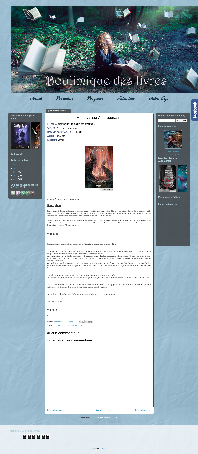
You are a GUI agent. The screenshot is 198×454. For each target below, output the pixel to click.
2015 (15, 179)
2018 (15, 168)
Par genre (95, 98)
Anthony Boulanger (61, 325)
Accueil (36, 98)
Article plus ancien (143, 410)
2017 (15, 172)
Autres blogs (158, 98)
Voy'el (79, 325)
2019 (15, 165)
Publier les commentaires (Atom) (105, 418)
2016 (15, 176)
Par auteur (64, 98)
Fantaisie (73, 325)
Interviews (126, 98)
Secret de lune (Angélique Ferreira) (173, 142)
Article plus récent (55, 410)
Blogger (103, 448)
